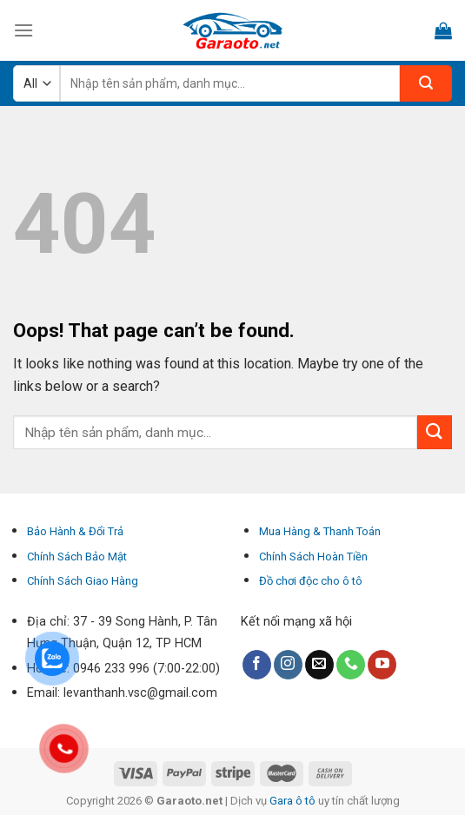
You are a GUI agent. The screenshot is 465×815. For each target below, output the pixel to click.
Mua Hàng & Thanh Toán (320, 531)
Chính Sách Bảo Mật (77, 556)
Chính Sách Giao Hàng (82, 580)
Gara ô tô (293, 800)
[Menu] (23, 30)
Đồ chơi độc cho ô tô (310, 580)
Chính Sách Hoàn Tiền (313, 556)
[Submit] (434, 432)
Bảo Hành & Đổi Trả (75, 531)
